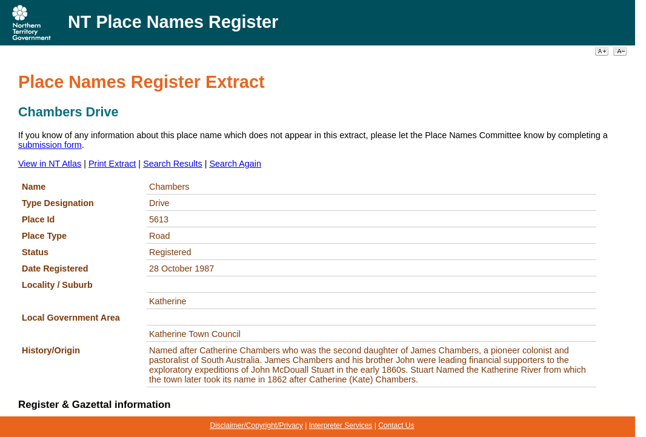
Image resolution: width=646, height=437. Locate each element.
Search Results (172, 163)
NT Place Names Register (173, 22)
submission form (50, 145)
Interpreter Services (341, 425)
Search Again (235, 163)
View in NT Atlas (49, 163)
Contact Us (396, 425)
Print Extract (112, 163)
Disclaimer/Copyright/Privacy (256, 425)
